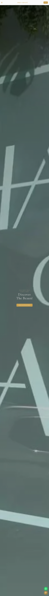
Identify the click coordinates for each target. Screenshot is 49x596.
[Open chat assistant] (46, 593)
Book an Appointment (24, 305)
